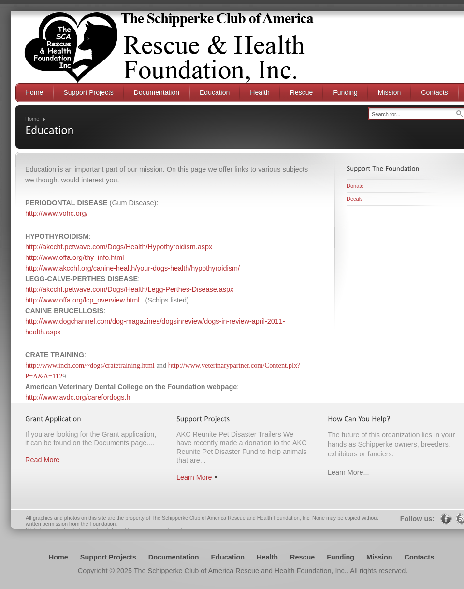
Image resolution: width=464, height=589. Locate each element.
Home (32, 118)
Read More (42, 460)
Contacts (420, 557)
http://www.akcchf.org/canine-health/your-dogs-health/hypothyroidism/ (132, 268)
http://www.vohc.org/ (56, 213)
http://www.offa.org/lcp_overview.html (82, 300)
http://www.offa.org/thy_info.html (74, 257)
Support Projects (108, 557)
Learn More (194, 477)
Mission (379, 557)
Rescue (302, 557)
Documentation (173, 557)
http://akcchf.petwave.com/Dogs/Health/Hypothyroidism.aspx (118, 247)
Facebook (446, 519)
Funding (340, 557)
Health (267, 557)
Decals (355, 199)
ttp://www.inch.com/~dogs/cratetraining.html (92, 365)
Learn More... (348, 472)
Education (228, 557)
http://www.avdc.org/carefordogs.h (77, 397)
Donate (355, 186)
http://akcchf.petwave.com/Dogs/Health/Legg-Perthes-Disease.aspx (129, 289)
